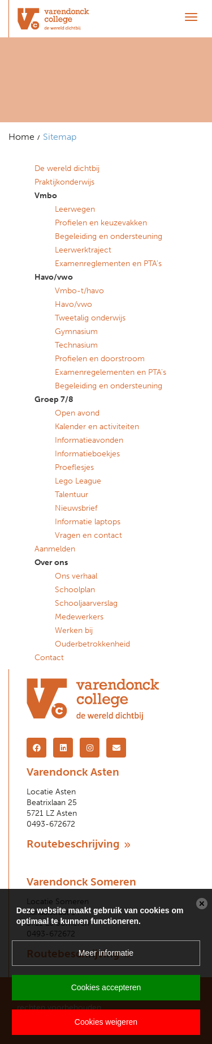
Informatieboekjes (87, 454)
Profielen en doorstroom (100, 358)
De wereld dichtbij (66, 168)
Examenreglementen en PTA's (108, 263)
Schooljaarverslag (86, 603)
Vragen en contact (88, 535)
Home (21, 136)
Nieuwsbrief (76, 508)
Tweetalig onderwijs (90, 318)
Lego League (78, 481)
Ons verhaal (76, 576)
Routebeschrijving (79, 843)
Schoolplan (75, 589)
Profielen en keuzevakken (101, 223)
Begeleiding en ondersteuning (108, 236)
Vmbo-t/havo (79, 291)
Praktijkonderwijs (64, 182)
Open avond (77, 413)
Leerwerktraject (83, 250)
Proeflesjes (74, 467)
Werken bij (74, 630)
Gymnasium (76, 331)
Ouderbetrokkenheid (92, 644)
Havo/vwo (73, 304)
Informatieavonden (89, 440)
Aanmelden (54, 549)
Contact (49, 657)
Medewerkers (79, 617)
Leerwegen (75, 209)
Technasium (76, 345)
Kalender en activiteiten (97, 426)
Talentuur (71, 494)
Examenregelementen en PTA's (110, 372)
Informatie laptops (87, 522)
